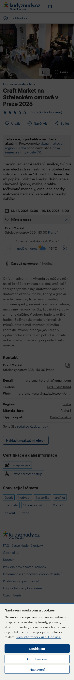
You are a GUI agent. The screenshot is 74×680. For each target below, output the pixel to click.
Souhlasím (37, 648)
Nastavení (37, 669)
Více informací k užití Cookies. (38, 637)
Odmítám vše (37, 659)
